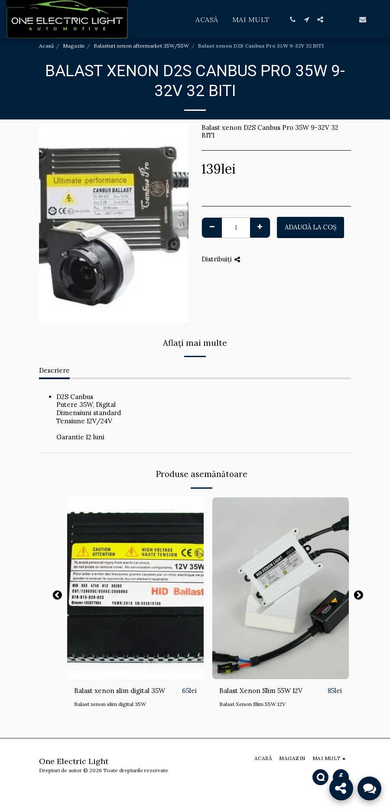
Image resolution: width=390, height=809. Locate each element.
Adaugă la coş (311, 227)
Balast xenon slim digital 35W (119, 691)
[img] (135, 588)
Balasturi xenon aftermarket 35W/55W (141, 45)
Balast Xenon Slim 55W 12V (260, 691)
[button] (292, 19)
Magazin (73, 45)
